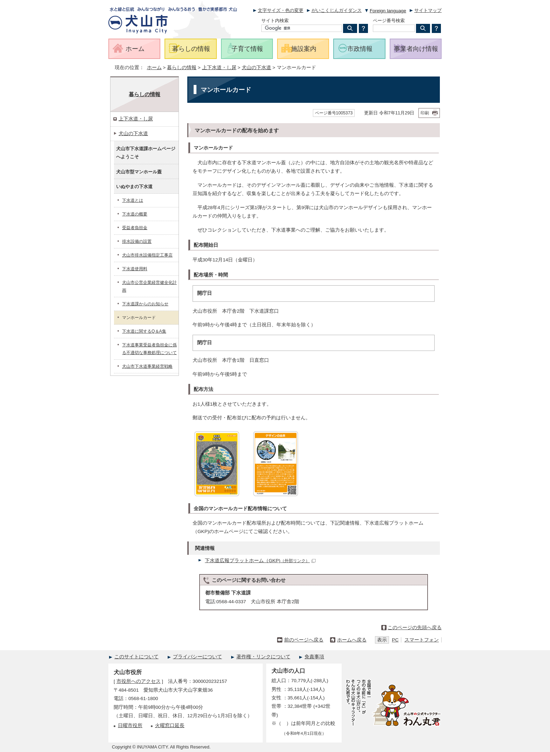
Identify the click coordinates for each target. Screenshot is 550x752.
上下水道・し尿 (219, 67)
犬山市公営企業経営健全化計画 (149, 286)
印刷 (425, 113)
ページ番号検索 (389, 20)
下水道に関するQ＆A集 (144, 331)
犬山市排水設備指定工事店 (147, 255)
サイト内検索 (275, 20)
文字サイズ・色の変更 (280, 10)
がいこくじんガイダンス (336, 10)
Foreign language (388, 10)
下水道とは (132, 200)
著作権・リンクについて (263, 656)
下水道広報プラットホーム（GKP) (260, 560)
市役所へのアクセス (138, 681)
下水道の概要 (134, 214)
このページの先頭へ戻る (415, 627)
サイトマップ (428, 10)
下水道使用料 (134, 268)
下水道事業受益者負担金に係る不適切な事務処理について (149, 348)
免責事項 (314, 656)
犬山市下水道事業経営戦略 (147, 366)
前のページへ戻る (303, 640)
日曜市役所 (130, 725)
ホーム (154, 67)
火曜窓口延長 (170, 725)
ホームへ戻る (352, 640)
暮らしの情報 (181, 67)
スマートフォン (421, 640)
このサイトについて (136, 656)
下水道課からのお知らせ (145, 303)
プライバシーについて (197, 656)
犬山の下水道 (256, 67)
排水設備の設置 (137, 241)
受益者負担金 (134, 227)
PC (395, 640)
